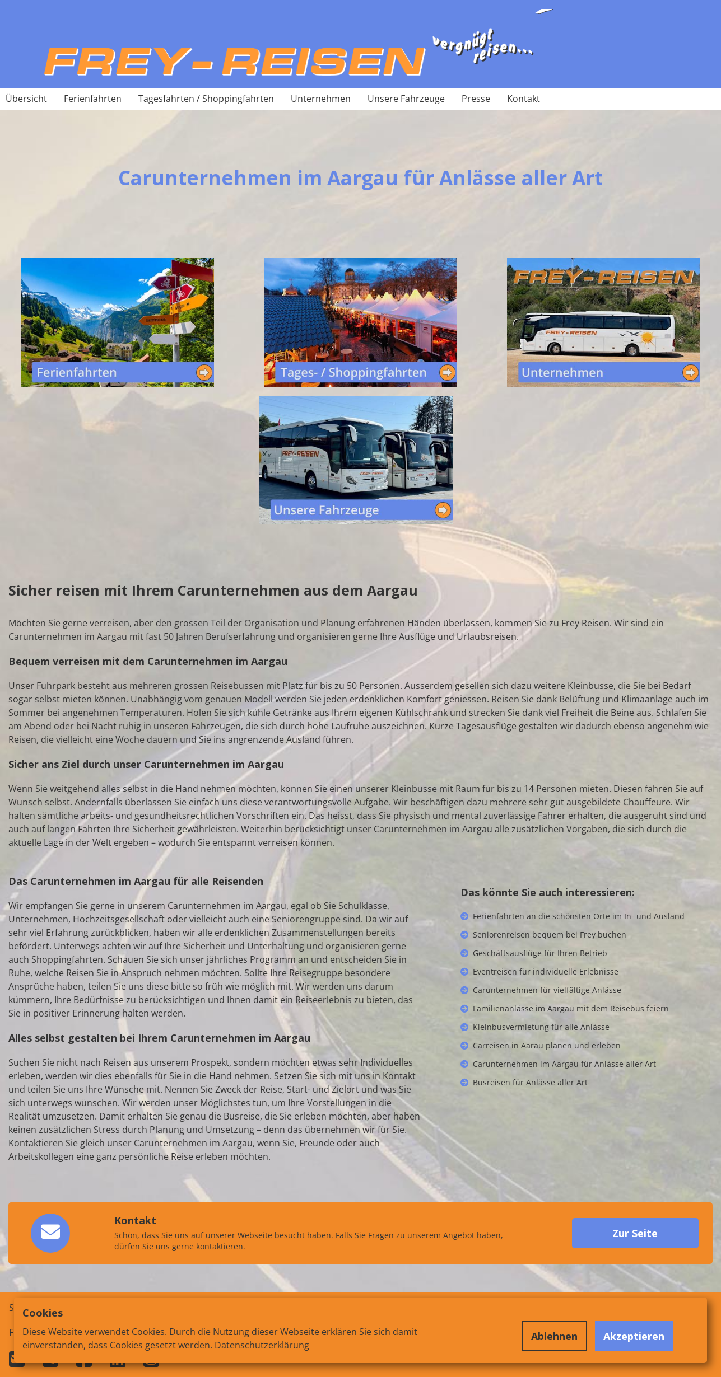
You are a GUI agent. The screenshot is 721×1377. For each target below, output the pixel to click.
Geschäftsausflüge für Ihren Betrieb (540, 953)
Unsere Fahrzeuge (406, 98)
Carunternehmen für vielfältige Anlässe (547, 990)
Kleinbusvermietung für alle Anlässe (541, 1027)
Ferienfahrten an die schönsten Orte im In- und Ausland (579, 916)
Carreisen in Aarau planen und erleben (547, 1045)
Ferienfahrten (93, 98)
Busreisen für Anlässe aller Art (530, 1082)
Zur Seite (635, 1233)
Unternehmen (321, 98)
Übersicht (26, 98)
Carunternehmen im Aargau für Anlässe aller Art (564, 1063)
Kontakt (523, 98)
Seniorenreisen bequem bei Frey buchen (549, 934)
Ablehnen (554, 1336)
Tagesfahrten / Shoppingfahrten (206, 98)
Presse (476, 98)
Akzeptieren (633, 1336)
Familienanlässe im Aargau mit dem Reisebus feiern (571, 1008)
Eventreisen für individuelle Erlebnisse (545, 971)
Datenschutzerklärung (262, 1345)
